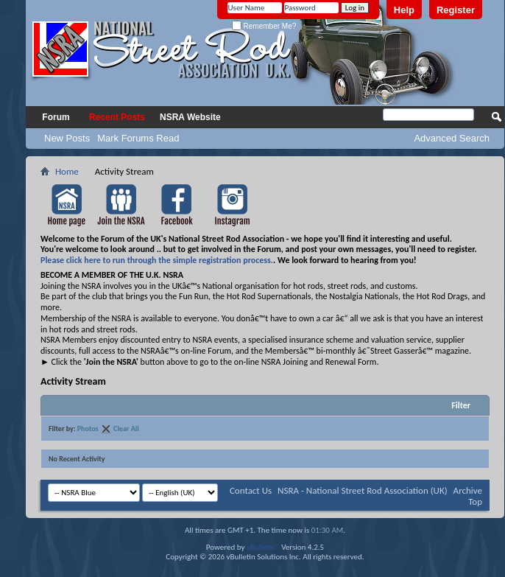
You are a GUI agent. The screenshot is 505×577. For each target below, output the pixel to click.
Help (404, 9)
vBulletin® (263, 547)
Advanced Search (452, 138)
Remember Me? (264, 26)
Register (456, 9)
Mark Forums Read (138, 138)
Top (475, 501)
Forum (55, 117)
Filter (460, 405)
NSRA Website (190, 117)
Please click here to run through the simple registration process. (156, 260)
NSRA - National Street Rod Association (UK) (363, 490)
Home (67, 171)
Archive (467, 490)
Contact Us (251, 490)
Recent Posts (117, 117)
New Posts (67, 138)
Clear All (126, 428)
